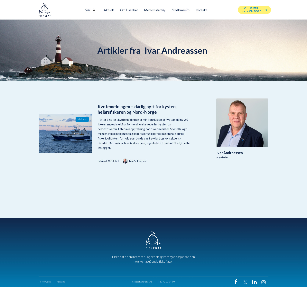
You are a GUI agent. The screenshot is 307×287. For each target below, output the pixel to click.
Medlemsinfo (181, 10)
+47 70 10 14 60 (166, 282)
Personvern (45, 282)
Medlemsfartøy (154, 10)
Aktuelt (109, 10)
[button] (129, 9)
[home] (45, 10)
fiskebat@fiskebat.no (142, 282)
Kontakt (61, 282)
